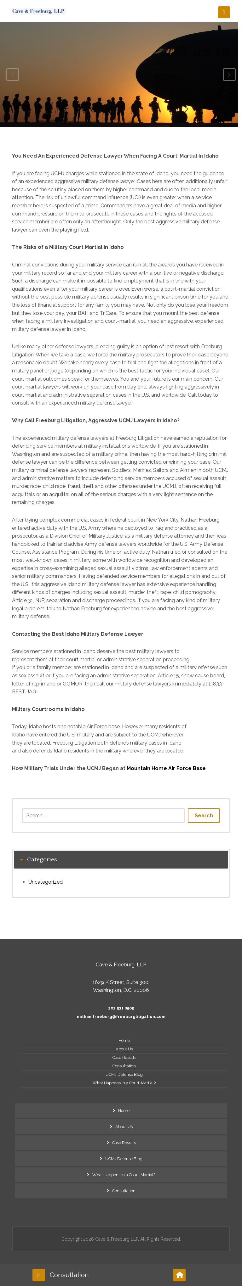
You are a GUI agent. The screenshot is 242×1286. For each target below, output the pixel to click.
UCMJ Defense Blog (124, 1074)
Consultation (124, 1066)
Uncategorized (45, 882)
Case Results (124, 1057)
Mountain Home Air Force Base (166, 768)
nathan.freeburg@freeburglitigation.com (121, 1016)
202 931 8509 (121, 1008)
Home (124, 1040)
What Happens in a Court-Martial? (124, 1083)
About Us (124, 1049)
